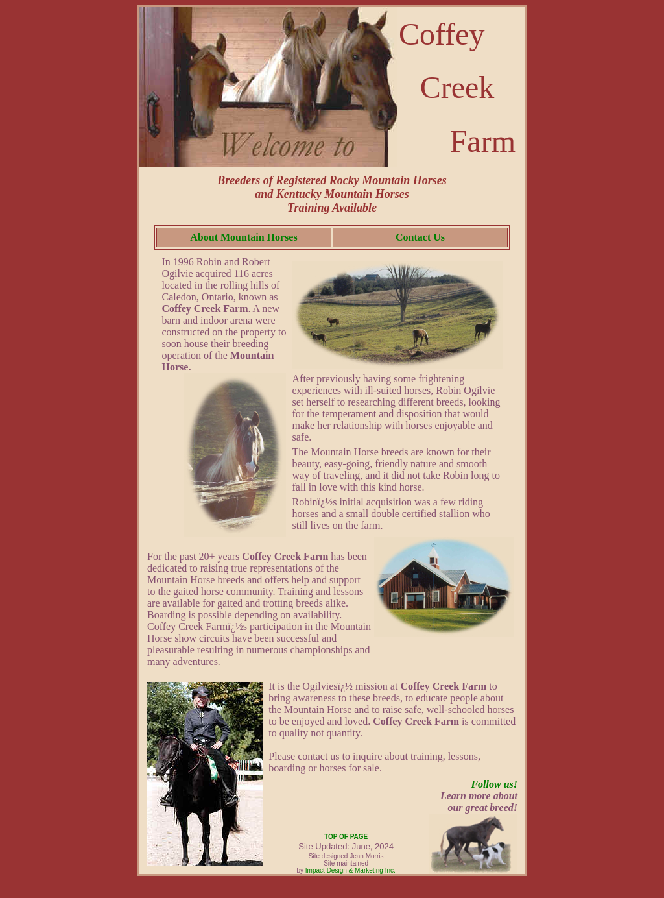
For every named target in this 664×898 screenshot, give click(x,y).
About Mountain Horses (243, 237)
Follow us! (494, 784)
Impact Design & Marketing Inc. (350, 870)
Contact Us (420, 237)
